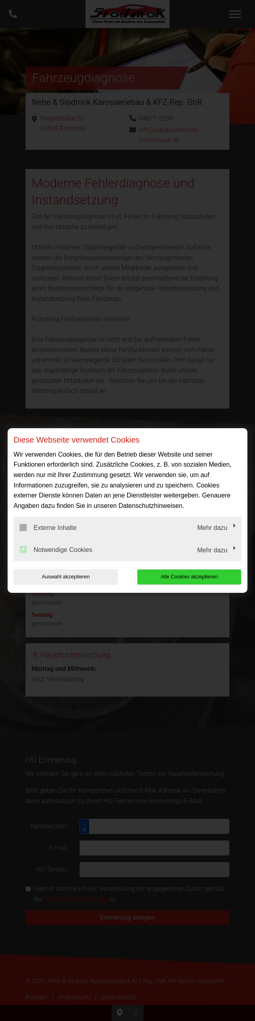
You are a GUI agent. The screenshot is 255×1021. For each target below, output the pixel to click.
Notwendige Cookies (56, 549)
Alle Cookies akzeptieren (190, 577)
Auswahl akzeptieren (65, 577)
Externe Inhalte (48, 527)
